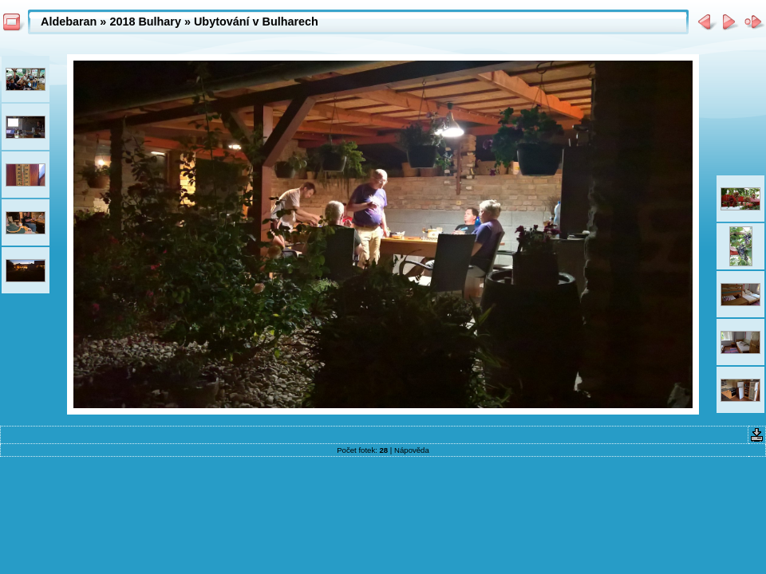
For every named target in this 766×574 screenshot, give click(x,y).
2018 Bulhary (145, 21)
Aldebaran (69, 21)
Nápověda (411, 450)
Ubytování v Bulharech (256, 21)
